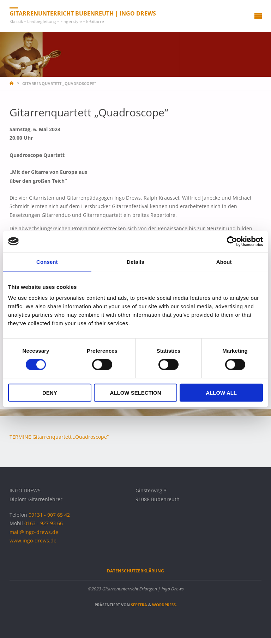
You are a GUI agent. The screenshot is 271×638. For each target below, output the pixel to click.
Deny (49, 393)
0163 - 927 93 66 (43, 523)
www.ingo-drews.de (33, 540)
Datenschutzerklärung (135, 571)
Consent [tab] (47, 262)
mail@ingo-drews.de (34, 532)
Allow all (221, 393)
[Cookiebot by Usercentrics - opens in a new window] (232, 241)
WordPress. (164, 604)
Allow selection (135, 393)
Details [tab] (135, 262)
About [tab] (224, 262)
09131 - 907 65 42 (49, 515)
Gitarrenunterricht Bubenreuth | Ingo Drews (83, 13)
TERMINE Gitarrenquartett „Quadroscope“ (59, 437)
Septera (138, 604)
